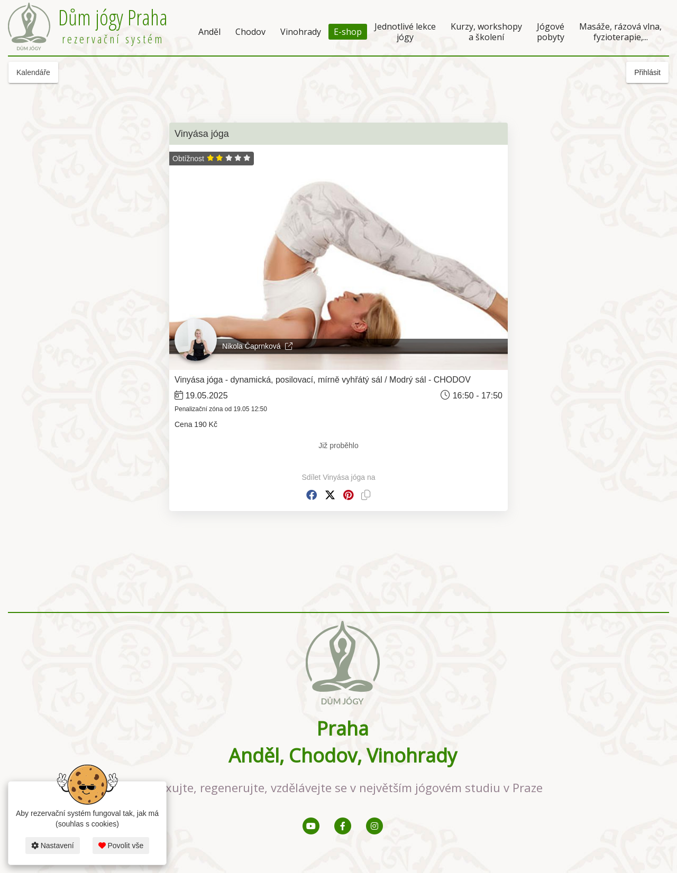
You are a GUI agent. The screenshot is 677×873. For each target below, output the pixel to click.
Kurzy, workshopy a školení (486, 32)
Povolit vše (121, 845)
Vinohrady (300, 32)
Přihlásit (647, 72)
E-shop (348, 32)
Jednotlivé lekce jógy (405, 32)
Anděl (209, 32)
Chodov (250, 32)
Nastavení (52, 845)
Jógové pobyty (550, 32)
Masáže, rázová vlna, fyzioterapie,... (620, 32)
